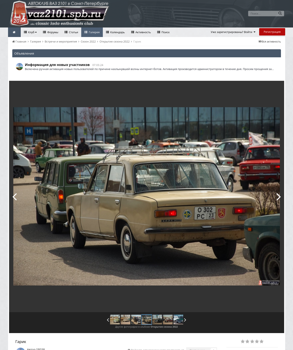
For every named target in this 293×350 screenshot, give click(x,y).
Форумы (52, 32)
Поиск (165, 32)
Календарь (117, 32)
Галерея (94, 32)
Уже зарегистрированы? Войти (233, 32)
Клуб (32, 32)
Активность (143, 32)
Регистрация (272, 32)
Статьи (73, 32)
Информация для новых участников (57, 64)
